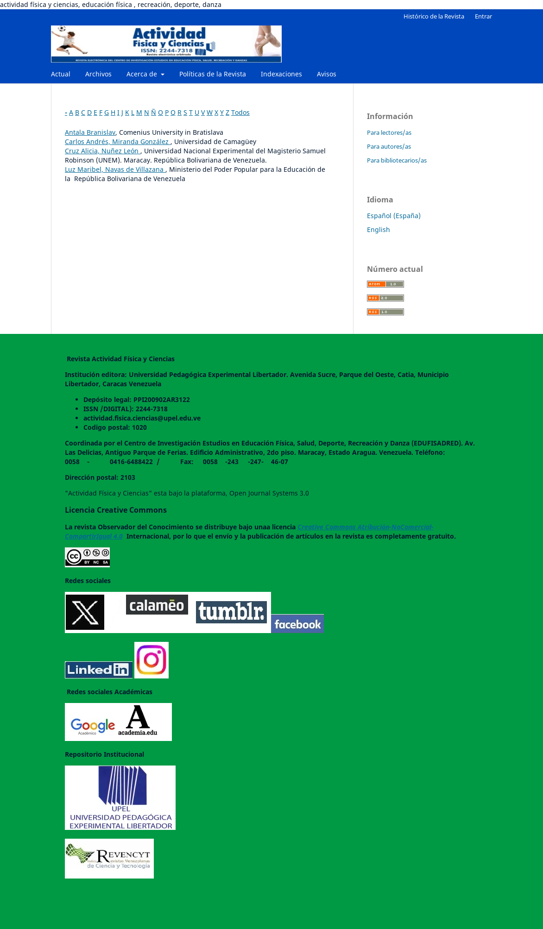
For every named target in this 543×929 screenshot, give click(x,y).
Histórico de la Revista (434, 16)
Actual (60, 73)
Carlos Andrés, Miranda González (117, 141)
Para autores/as (389, 146)
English (378, 229)
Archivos (98, 73)
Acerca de (142, 73)
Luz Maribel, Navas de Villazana (115, 169)
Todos (240, 112)
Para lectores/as (389, 132)
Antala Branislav (90, 132)
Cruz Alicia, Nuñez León (102, 150)
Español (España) (394, 215)
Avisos (326, 73)
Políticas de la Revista (212, 73)
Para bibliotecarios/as (397, 160)
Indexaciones (281, 73)
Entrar (483, 16)
